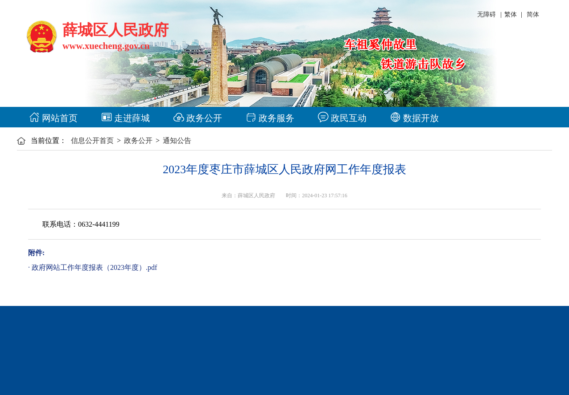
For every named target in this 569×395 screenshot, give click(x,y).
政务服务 (270, 118)
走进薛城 (125, 118)
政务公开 (197, 118)
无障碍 (486, 14)
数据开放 (414, 118)
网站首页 (53, 118)
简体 (533, 14)
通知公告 (177, 140)
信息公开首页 (92, 140)
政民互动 (342, 118)
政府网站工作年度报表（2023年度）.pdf (94, 267)
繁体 (510, 14)
